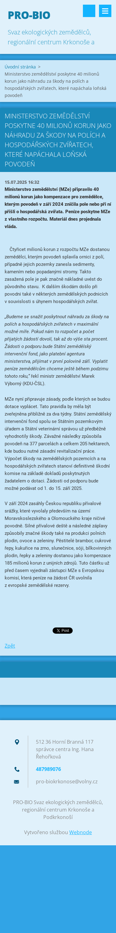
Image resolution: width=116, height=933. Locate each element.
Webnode (80, 832)
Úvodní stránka (20, 67)
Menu (105, 11)
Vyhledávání (89, 11)
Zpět (10, 645)
